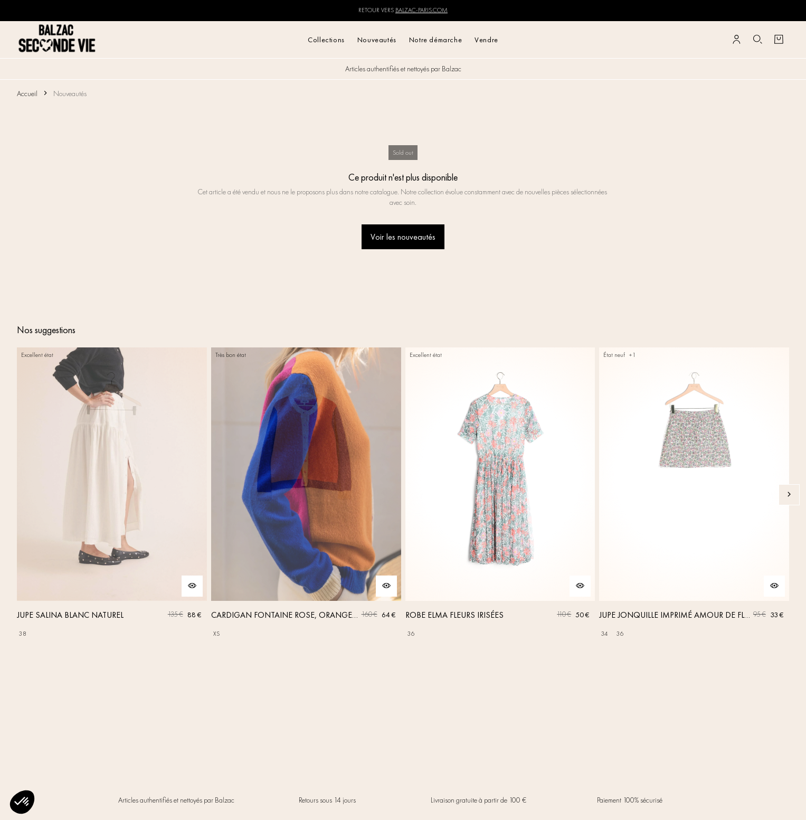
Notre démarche (435, 39)
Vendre (486, 39)
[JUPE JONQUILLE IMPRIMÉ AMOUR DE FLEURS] (694, 494)
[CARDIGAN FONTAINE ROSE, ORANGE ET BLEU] (306, 494)
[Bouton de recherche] (757, 39)
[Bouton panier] (778, 39)
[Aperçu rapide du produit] (192, 586)
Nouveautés (376, 39)
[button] (22, 802)
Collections (326, 39)
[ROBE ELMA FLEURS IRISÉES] (500, 494)
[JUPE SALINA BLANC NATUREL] (112, 494)
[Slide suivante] (789, 494)
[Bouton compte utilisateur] (736, 39)
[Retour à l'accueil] (57, 39)
